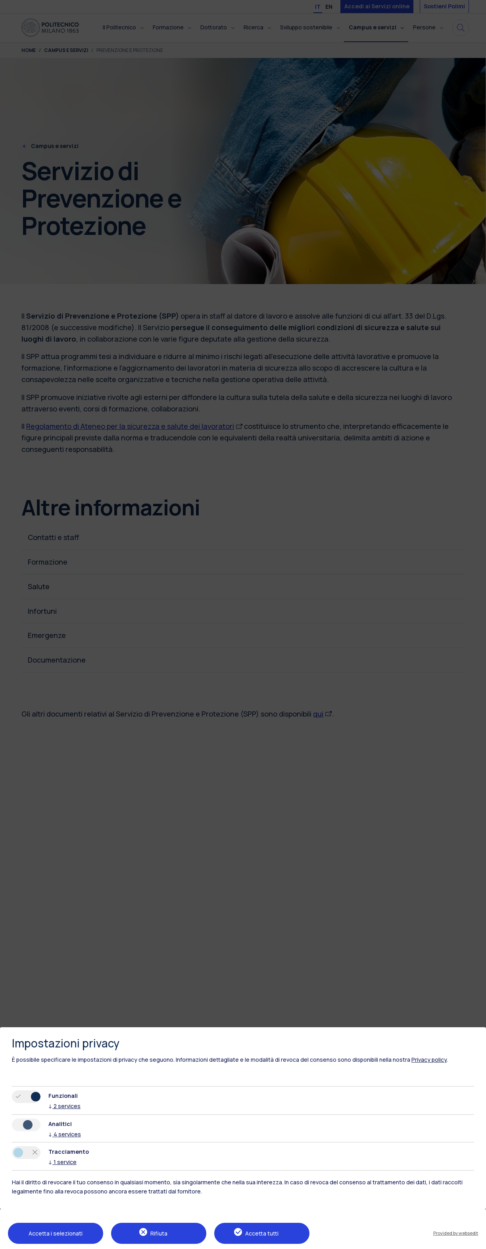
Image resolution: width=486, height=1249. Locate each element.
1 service (62, 1162)
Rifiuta (158, 1233)
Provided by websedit (455, 1233)
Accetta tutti (262, 1233)
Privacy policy (429, 1059)
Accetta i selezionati (56, 1233)
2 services (64, 1106)
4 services (64, 1134)
